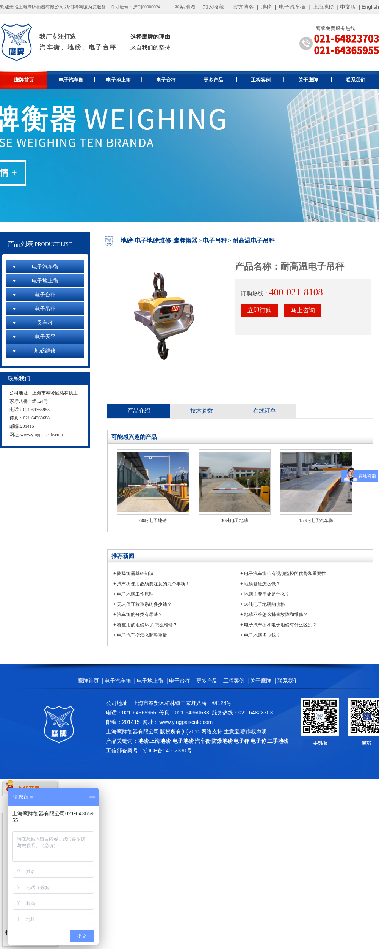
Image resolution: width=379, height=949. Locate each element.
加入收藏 (213, 7)
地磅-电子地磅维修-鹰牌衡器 (159, 240)
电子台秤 (173, 80)
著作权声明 (253, 731)
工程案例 (268, 80)
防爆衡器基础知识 (135, 573)
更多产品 (220, 80)
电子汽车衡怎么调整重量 (142, 635)
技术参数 (201, 411)
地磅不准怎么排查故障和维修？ (276, 614)
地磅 (266, 7)
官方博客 (243, 7)
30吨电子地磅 (234, 520)
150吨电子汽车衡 (316, 520)
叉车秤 (32, 322)
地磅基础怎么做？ (262, 583)
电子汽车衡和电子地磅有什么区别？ (280, 624)
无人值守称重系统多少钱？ (144, 604)
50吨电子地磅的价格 (264, 604)
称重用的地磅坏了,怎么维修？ (147, 624)
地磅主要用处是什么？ (267, 594)
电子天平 (34, 337)
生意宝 (232, 731)
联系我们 (355, 80)
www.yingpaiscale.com (41, 434)
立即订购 (259, 310)
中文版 (348, 7)
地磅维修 (34, 351)
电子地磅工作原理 (135, 594)
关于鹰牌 (315, 80)
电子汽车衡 (292, 7)
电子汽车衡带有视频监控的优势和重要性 (285, 573)
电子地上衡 (124, 80)
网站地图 (185, 7)
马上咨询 (303, 310)
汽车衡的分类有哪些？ (140, 614)
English (370, 7)
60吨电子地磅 (153, 520)
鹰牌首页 (31, 80)
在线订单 (264, 411)
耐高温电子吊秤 (253, 240)
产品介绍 (138, 411)
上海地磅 (323, 7)
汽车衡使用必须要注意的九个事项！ (153, 583)
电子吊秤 (34, 308)
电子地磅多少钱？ (262, 635)
